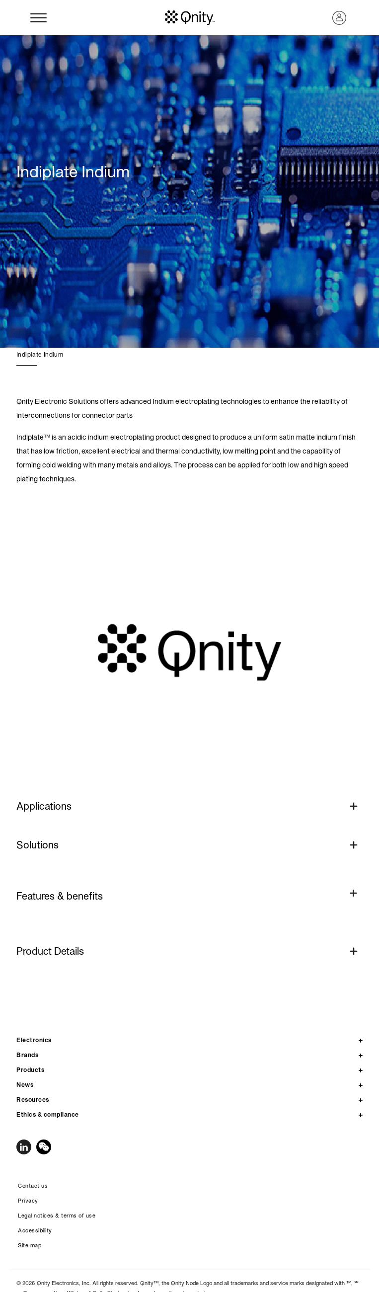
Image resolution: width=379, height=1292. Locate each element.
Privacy (28, 1201)
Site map (29, 1245)
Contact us (33, 1186)
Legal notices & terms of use (56, 1215)
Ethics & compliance (47, 1114)
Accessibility (35, 1230)
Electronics (34, 1040)
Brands (27, 1055)
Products (30, 1069)
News (24, 1084)
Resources (32, 1099)
